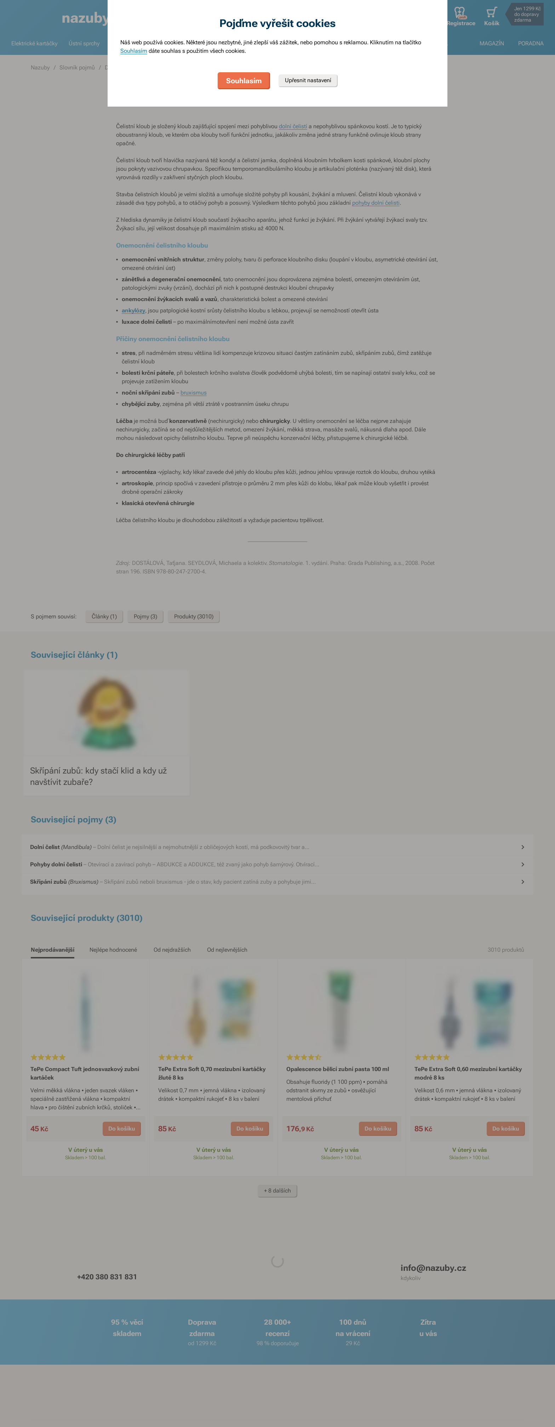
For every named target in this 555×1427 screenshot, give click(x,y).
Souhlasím (133, 50)
